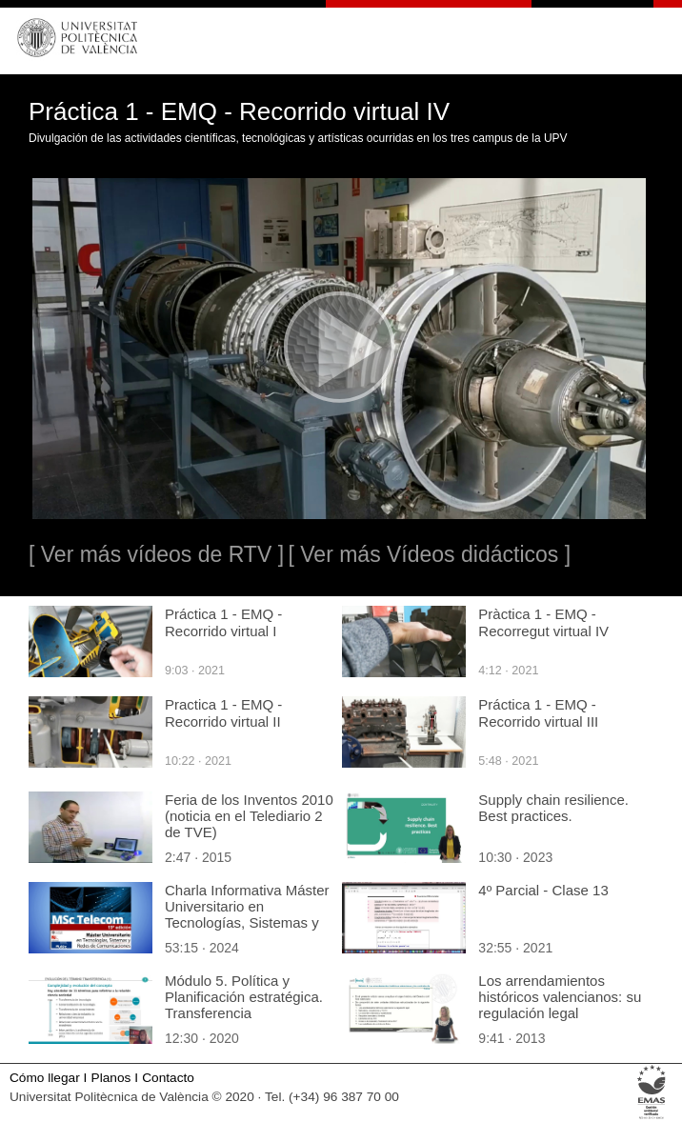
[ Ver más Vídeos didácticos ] (429, 554)
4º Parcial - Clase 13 (543, 890)
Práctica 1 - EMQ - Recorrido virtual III (538, 713)
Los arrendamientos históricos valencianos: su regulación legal (559, 996)
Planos (111, 1078)
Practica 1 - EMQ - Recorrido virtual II (223, 713)
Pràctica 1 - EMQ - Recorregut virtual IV (543, 622)
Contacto (168, 1078)
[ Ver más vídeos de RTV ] (156, 554)
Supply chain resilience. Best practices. (553, 807)
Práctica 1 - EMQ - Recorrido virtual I (223, 622)
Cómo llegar (45, 1078)
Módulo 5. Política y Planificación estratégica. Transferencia (244, 996)
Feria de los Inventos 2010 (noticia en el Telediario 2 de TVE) (249, 815)
